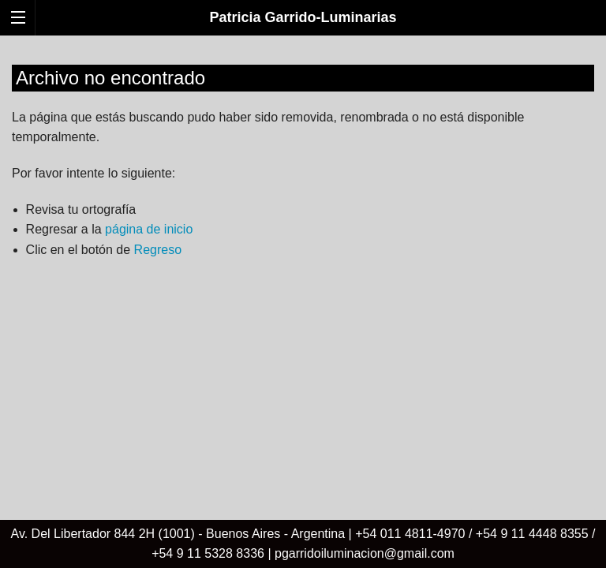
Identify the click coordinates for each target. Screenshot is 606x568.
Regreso (157, 249)
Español (572, 48)
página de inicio (149, 229)
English (542, 48)
